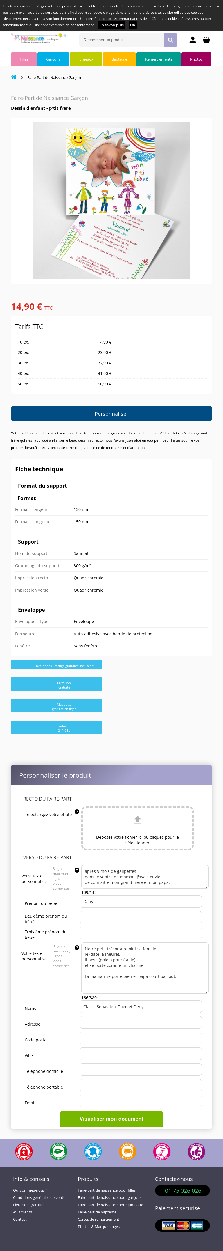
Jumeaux (85, 59)
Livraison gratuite (28, 1204)
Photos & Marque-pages (99, 1226)
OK (132, 24)
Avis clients (22, 1212)
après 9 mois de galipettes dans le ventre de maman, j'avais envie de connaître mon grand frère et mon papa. (144, 877)
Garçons (53, 59)
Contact (20, 1219)
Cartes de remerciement (98, 1219)
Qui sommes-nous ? (30, 1190)
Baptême (119, 59)
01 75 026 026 (183, 1191)
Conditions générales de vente (39, 1197)
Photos (196, 59)
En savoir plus (112, 24)
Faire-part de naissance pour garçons (109, 1197)
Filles (24, 59)
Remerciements (158, 59)
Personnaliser (111, 413)
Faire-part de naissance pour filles (107, 1190)
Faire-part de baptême (97, 1212)
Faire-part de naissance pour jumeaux (110, 1204)
